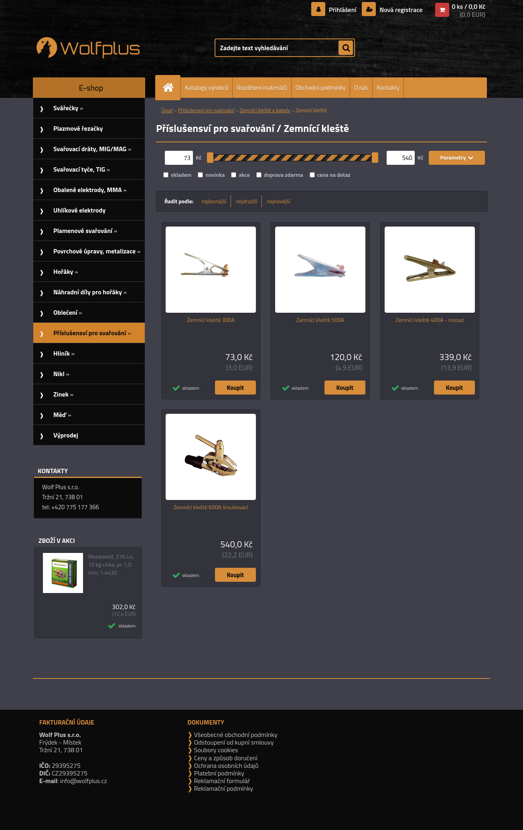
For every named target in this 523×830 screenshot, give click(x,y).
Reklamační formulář (221, 780)
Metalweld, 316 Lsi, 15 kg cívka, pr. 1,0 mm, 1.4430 (111, 565)
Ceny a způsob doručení (225, 758)
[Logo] (88, 48)
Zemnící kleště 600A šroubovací (211, 507)
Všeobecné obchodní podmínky (235, 734)
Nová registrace (400, 9)
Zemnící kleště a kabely (264, 110)
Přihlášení (343, 9)
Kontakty (388, 87)
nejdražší (246, 201)
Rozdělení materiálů (262, 87)
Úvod (166, 110)
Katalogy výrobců (206, 87)
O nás (361, 87)
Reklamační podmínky (223, 788)
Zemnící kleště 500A (320, 320)
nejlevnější (214, 201)
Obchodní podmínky (321, 87)
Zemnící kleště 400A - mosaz (429, 320)
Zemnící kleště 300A (211, 320)
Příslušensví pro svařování (206, 110)
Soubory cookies (215, 750)
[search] (346, 48)
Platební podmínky (218, 773)
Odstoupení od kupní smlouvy (233, 742)
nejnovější (278, 201)
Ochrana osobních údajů (225, 765)
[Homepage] (171, 87)
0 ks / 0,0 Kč (468, 6)
